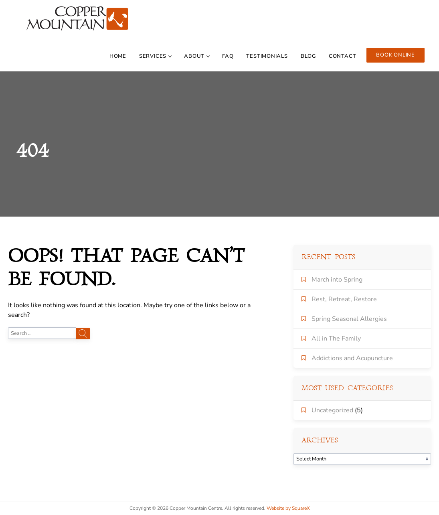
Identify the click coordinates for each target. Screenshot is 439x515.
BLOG (308, 56)
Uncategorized (332, 410)
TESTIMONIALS (266, 56)
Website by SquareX (288, 508)
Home (117, 56)
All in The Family (336, 338)
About (196, 56)
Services (155, 56)
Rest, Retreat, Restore (344, 299)
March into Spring (337, 279)
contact (342, 56)
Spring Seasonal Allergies (349, 318)
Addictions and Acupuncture (352, 358)
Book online (395, 55)
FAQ (227, 56)
